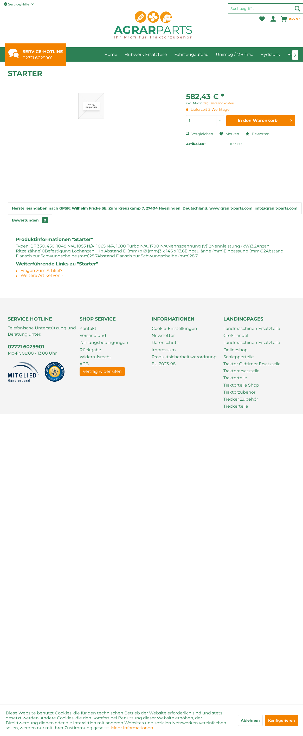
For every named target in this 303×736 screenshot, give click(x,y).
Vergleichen (199, 134)
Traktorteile (235, 377)
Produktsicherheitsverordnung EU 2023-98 (184, 360)
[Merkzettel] (262, 19)
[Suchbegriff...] (265, 8)
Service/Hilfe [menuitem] (17, 4)
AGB (84, 363)
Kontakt (88, 328)
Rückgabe (90, 349)
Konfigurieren (281, 720)
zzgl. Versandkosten (218, 103)
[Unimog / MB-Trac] (234, 54)
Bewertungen (30, 220)
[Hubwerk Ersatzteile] (146, 54)
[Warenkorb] (291, 19)
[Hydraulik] (270, 54)
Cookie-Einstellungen (174, 328)
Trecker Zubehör (240, 399)
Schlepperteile (238, 356)
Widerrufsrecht (95, 356)
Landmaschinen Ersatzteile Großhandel (251, 332)
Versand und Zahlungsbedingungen (104, 339)
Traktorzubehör (239, 392)
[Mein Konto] (273, 19)
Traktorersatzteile (241, 370)
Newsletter (163, 335)
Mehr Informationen (132, 727)
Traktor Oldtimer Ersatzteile (252, 363)
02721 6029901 (38, 57)
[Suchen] (297, 8)
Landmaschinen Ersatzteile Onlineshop (251, 346)
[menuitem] (265, 10)
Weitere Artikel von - (39, 275)
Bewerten (257, 134)
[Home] (111, 54)
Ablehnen (250, 720)
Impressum (164, 349)
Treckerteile (235, 406)
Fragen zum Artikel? (39, 270)
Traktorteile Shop (241, 385)
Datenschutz (165, 342)
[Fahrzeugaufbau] (191, 54)
